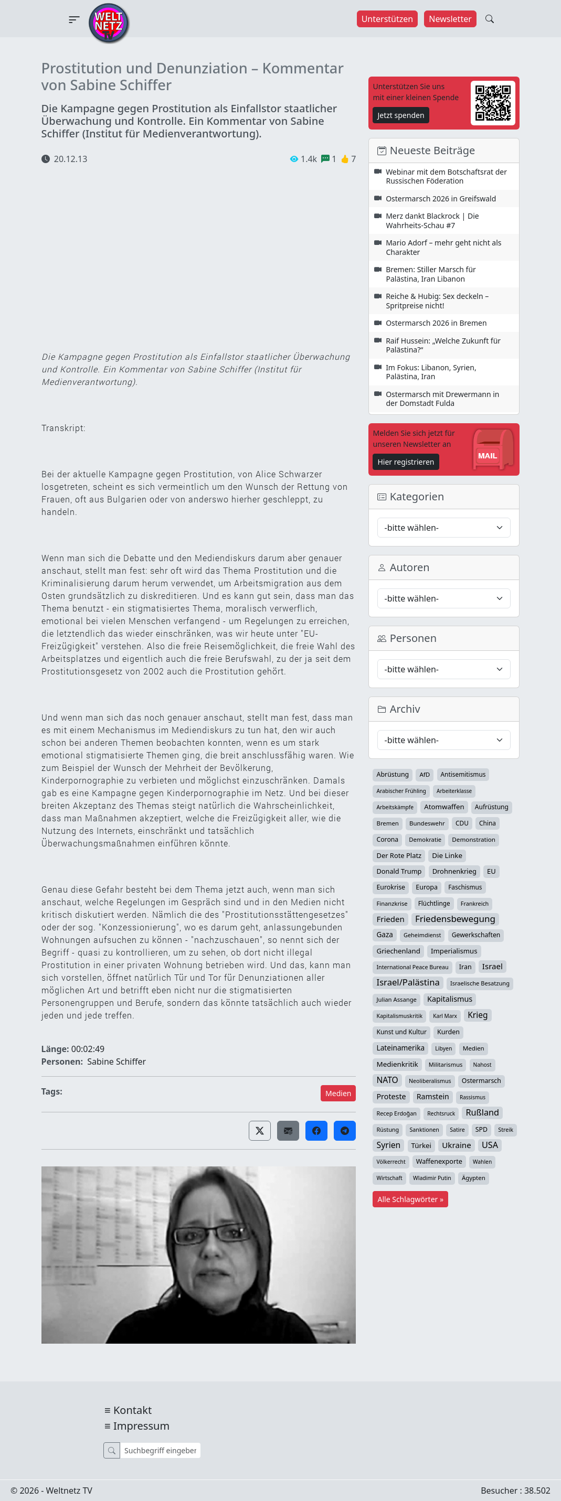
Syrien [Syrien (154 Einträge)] (388, 1145)
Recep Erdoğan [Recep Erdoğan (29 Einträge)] (396, 1113)
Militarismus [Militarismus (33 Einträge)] (446, 1064)
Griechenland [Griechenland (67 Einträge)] (398, 951)
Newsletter (450, 19)
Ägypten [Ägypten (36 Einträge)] (473, 1178)
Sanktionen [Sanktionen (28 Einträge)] (424, 1129)
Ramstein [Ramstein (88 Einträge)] (433, 1096)
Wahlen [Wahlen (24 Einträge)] (482, 1161)
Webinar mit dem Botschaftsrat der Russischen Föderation (446, 176)
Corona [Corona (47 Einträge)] (387, 839)
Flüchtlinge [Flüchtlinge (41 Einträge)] (434, 903)
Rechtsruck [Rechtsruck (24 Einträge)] (441, 1113)
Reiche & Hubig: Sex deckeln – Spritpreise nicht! (437, 300)
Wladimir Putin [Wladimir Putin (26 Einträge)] (432, 1178)
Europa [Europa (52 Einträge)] (427, 887)
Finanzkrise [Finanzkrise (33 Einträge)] (391, 903)
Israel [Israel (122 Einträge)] (492, 966)
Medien (338, 1093)
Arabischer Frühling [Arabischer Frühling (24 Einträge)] (401, 791)
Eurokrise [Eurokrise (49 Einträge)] (390, 887)
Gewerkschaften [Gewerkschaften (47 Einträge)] (476, 934)
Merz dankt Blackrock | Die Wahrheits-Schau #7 (432, 220)
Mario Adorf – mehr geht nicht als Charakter (443, 247)
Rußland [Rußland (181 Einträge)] (482, 1112)
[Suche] (160, 1450)
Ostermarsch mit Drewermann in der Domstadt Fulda (442, 399)
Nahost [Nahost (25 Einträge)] (482, 1064)
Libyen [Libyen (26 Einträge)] (443, 1048)
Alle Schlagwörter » (410, 1199)
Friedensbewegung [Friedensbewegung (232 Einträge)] (455, 919)
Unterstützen (388, 19)
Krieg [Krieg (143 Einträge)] (478, 1015)
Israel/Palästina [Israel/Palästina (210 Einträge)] (407, 982)
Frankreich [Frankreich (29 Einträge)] (475, 903)
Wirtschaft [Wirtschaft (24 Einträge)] (389, 1178)
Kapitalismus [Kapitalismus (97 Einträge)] (449, 999)
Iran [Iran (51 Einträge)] (465, 966)
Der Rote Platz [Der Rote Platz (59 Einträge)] (398, 855)
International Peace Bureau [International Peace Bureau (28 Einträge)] (412, 967)
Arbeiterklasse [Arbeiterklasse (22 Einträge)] (454, 791)
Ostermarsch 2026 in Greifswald (441, 198)
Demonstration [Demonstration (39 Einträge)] (473, 839)
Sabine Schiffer (116, 1061)
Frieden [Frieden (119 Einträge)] (390, 919)
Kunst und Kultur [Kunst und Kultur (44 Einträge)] (401, 1031)
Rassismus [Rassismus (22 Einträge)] (472, 1097)
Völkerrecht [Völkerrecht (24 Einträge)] (390, 1161)
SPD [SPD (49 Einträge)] (481, 1129)
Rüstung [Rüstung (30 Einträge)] (387, 1129)
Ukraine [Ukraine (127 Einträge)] (456, 1145)
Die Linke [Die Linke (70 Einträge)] (447, 855)
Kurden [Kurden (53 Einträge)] (448, 1031)
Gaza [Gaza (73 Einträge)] (384, 934)
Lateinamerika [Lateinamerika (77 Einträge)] (400, 1048)
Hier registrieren (405, 462)
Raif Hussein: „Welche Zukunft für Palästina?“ (443, 345)
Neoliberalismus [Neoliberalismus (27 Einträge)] (430, 1081)
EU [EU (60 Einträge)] (491, 871)
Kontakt (132, 1410)
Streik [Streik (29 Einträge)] (505, 1129)
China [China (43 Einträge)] (487, 823)
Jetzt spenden (400, 115)
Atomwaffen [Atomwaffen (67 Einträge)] (444, 806)
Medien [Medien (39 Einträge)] (473, 1048)
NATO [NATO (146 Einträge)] (387, 1080)
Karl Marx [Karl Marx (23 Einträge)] (445, 1016)
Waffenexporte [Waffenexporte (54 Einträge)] (439, 1161)
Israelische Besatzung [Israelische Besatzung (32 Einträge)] (480, 983)
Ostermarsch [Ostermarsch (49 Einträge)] (481, 1080)
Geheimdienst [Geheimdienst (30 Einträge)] (422, 935)
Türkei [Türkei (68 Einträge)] (421, 1145)
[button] (260, 1131)
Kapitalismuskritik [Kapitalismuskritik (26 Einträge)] (399, 1016)
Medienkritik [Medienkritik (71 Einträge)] (397, 1064)
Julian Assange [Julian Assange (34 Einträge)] (396, 999)
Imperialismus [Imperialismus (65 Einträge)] (454, 951)
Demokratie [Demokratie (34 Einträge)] (425, 839)
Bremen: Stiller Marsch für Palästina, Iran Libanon (431, 274)
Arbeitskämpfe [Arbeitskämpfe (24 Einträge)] (395, 807)
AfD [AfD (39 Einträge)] (424, 774)
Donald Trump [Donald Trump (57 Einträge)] (398, 871)
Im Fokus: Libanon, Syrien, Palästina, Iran (431, 372)
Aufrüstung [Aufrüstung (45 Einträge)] (492, 806)
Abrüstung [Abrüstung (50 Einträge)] (392, 774)
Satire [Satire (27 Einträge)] (457, 1129)
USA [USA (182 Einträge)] (490, 1145)
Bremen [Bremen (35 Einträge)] (387, 823)
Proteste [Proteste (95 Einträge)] (391, 1096)
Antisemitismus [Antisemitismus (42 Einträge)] (463, 774)
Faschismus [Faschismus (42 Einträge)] (465, 887)
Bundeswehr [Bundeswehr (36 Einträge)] (427, 823)
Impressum (141, 1426)
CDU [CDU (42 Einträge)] (462, 823)
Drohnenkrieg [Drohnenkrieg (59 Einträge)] (454, 871)
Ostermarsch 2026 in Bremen (436, 323)
